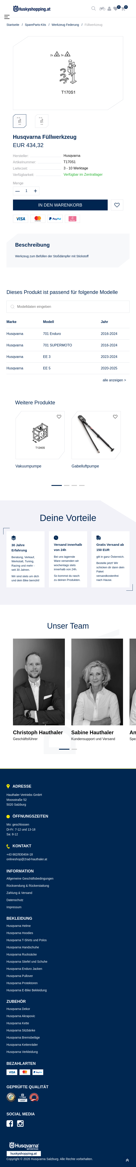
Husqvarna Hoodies (19, 933)
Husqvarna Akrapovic (20, 1016)
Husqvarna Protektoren (22, 983)
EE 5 (47, 368)
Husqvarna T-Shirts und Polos (26, 940)
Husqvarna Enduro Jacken (24, 968)
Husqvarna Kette (17, 1023)
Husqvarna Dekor (18, 1009)
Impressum (13, 907)
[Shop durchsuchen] (93, 9)
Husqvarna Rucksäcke (21, 954)
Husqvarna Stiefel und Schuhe (26, 961)
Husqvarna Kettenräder (22, 1044)
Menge (18, 183)
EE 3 (47, 357)
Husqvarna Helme (18, 926)
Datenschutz (14, 900)
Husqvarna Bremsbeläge (23, 1037)
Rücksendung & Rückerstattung (27, 885)
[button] (56, 485)
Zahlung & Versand (19, 893)
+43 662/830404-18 (19, 854)
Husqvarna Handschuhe (22, 947)
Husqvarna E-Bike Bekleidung (26, 990)
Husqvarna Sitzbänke (20, 1030)
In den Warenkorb (60, 205)
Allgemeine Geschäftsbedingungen (29, 878)
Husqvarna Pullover (19, 976)
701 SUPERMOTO (57, 345)
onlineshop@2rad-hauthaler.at (26, 859)
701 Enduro (52, 334)
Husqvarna (72, 155)
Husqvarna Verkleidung (22, 1052)
